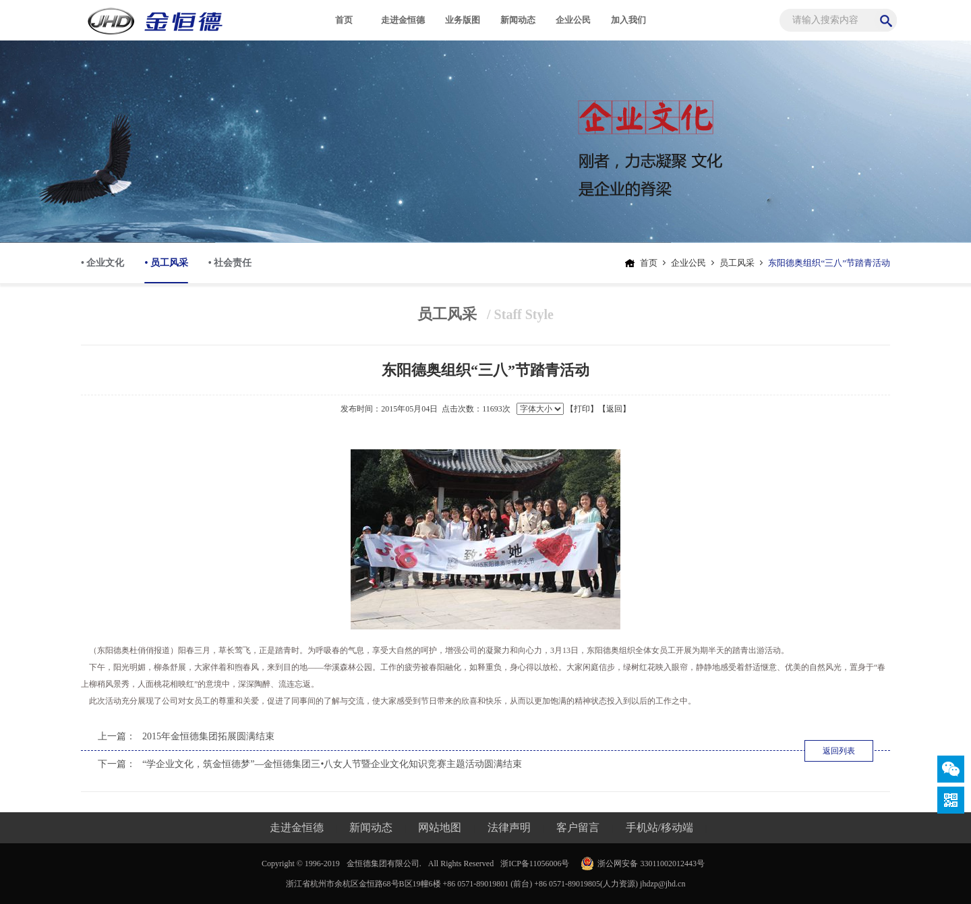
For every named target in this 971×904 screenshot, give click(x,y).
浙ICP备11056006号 (534, 863)
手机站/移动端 (659, 827)
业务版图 (462, 20)
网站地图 (439, 827)
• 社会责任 (230, 263)
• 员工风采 (165, 270)
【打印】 (582, 409)
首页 (344, 20)
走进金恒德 (403, 20)
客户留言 (577, 827)
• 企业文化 (102, 263)
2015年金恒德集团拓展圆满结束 (208, 736)
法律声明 (509, 827)
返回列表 (839, 751)
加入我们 (628, 20)
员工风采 (737, 263)
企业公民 (573, 20)
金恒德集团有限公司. (384, 863)
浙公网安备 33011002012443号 (651, 863)
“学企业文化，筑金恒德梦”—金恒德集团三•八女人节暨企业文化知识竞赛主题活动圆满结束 (332, 764)
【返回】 (614, 409)
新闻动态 (517, 20)
